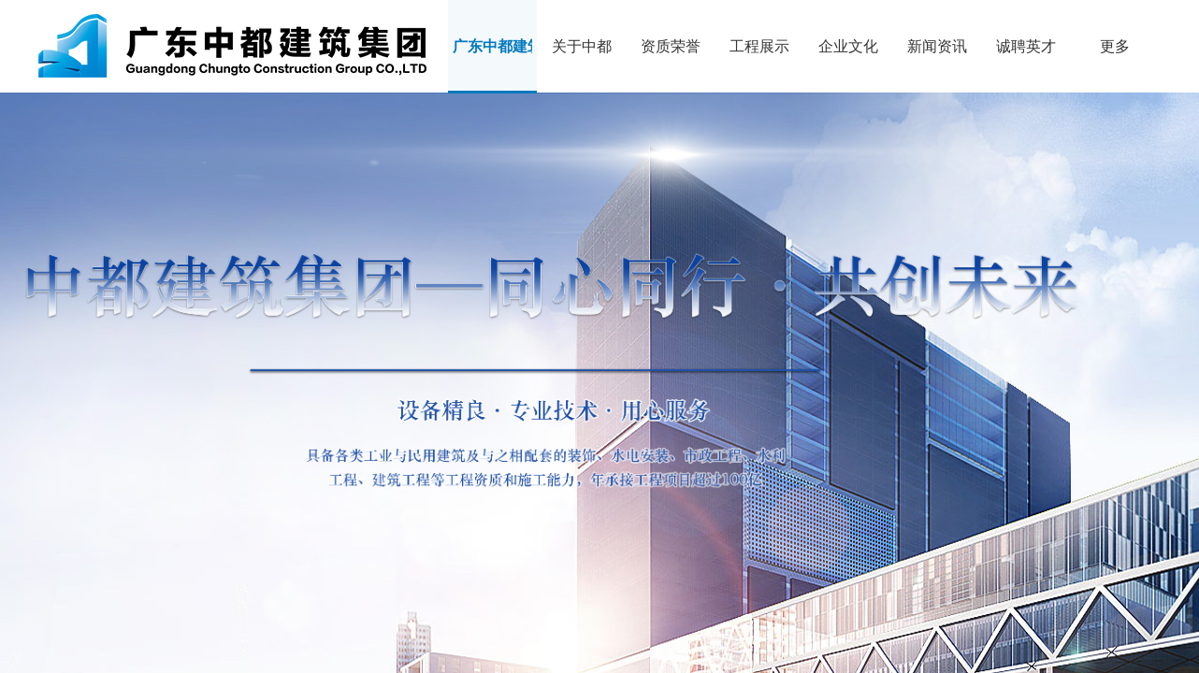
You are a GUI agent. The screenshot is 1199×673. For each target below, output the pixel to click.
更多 (1115, 46)
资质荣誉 (671, 46)
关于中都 (582, 46)
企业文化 (848, 46)
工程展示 (759, 46)
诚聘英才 (1026, 46)
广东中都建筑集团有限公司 (492, 46)
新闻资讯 (937, 46)
